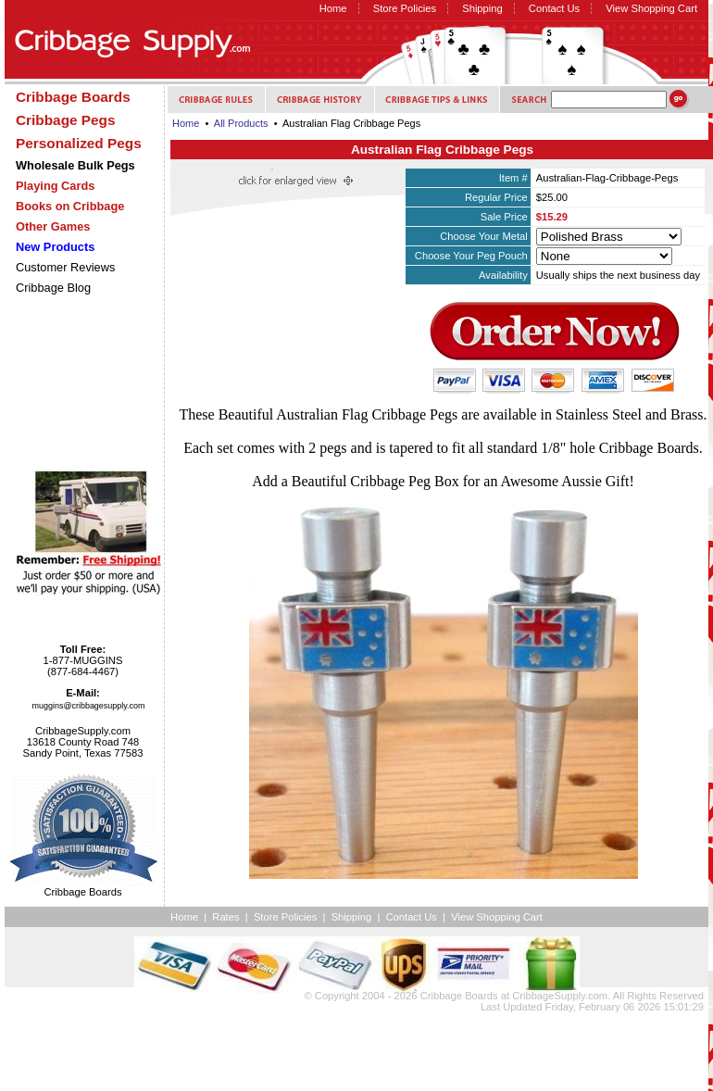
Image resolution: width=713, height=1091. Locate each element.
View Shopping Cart (651, 8)
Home (333, 8)
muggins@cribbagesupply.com (88, 705)
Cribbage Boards (459, 995)
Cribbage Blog (53, 288)
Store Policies (404, 8)
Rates (225, 916)
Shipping (482, 8)
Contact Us (554, 8)
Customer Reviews (65, 267)
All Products (241, 123)
